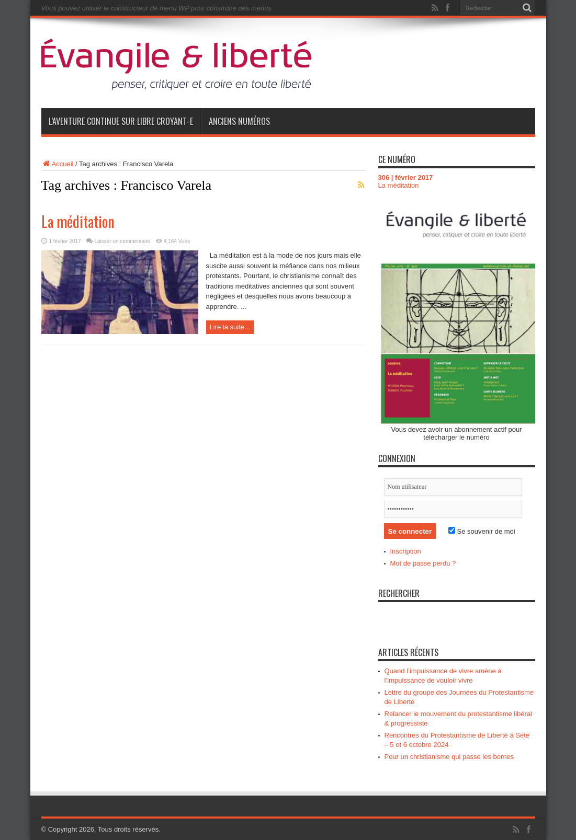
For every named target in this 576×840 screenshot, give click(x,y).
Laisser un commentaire (122, 241)
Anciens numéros (239, 121)
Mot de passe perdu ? (423, 563)
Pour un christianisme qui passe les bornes (449, 757)
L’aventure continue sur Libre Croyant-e (121, 121)
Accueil (57, 164)
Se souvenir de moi (481, 531)
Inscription (405, 551)
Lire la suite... (230, 327)
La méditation (77, 221)
